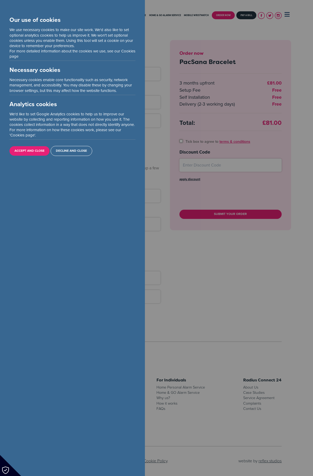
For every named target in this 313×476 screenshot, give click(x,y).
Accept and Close (29, 151)
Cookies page (22, 135)
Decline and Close (71, 151)
